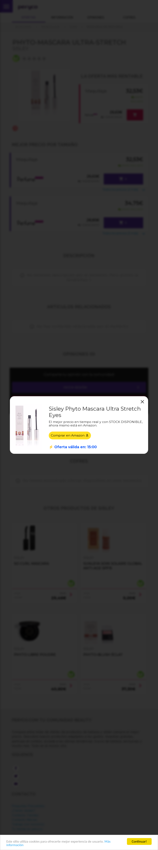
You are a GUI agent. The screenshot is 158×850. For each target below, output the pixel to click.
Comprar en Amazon (70, 435)
